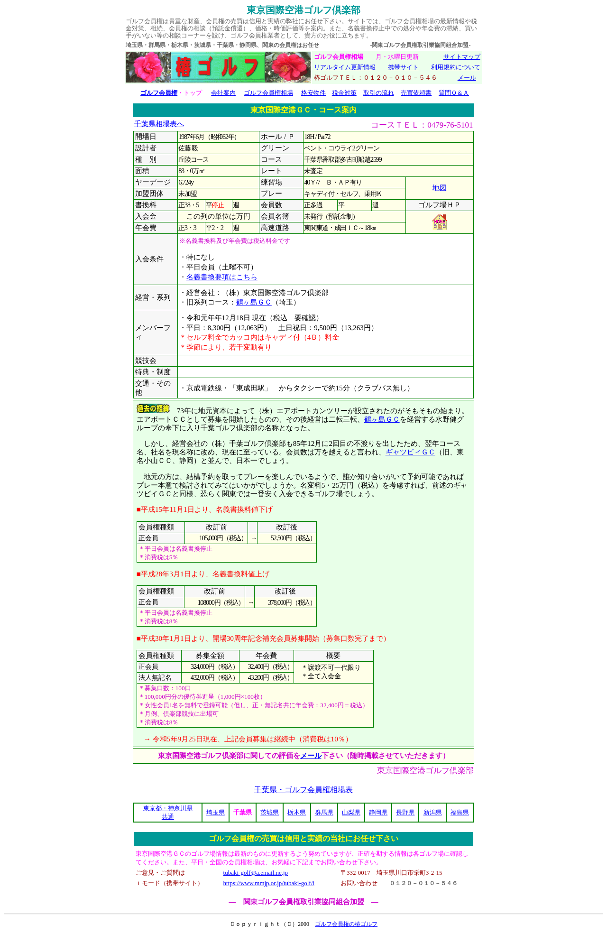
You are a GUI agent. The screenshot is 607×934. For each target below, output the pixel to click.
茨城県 (269, 812)
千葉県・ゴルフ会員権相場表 (303, 790)
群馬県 (324, 812)
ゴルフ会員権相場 (268, 92)
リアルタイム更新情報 (345, 67)
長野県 (405, 812)
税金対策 (344, 92)
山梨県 (351, 812)
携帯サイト (403, 67)
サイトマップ (461, 56)
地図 (439, 188)
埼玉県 (215, 812)
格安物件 (313, 92)
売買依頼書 (416, 92)
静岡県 (378, 812)
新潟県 (432, 812)
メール (467, 77)
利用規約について (455, 67)
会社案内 (223, 92)
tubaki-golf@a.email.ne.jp (255, 872)
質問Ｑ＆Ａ (454, 92)
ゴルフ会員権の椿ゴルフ (346, 924)
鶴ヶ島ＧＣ (254, 302)
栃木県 (296, 812)
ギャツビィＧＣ (410, 452)
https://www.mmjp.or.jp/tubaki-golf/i (268, 883)
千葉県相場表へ (159, 124)
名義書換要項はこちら (222, 277)
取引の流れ (378, 92)
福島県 (460, 812)
